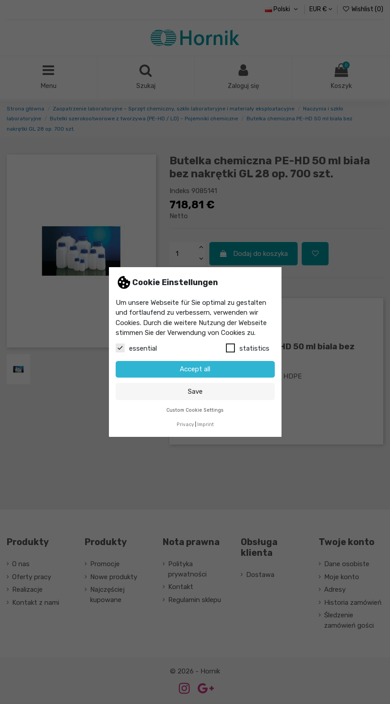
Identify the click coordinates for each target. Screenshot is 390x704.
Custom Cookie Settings (195, 410)
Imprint (205, 424)
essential (136, 347)
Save (195, 391)
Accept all (195, 369)
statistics (247, 347)
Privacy (185, 424)
